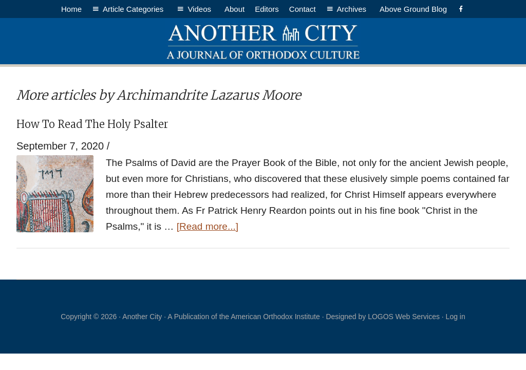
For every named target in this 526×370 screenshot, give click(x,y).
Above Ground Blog (413, 9)
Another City (263, 41)
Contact (302, 9)
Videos (200, 9)
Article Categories (134, 9)
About (234, 9)
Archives (353, 9)
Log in (455, 316)
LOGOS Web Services (404, 316)
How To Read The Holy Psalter (92, 124)
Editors (267, 9)
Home (71, 9)
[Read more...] (207, 226)
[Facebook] (461, 9)
